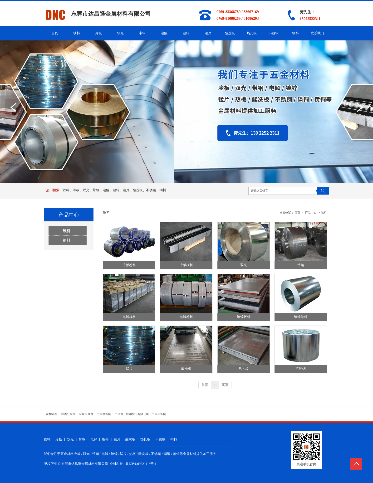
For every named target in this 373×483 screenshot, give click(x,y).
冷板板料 (186, 265)
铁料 (324, 212)
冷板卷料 (129, 265)
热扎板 (244, 369)
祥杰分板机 (68, 414)
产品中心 (310, 212)
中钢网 (119, 414)
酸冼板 (186, 369)
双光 (243, 265)
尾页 (225, 385)
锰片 (129, 369)
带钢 (300, 265)
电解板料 (129, 317)
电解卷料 (186, 317)
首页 (297, 212)
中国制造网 (104, 414)
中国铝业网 (159, 414)
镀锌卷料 (300, 317)
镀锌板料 (243, 317)
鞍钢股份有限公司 (137, 414)
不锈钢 (301, 369)
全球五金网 (86, 414)
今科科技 (116, 464)
